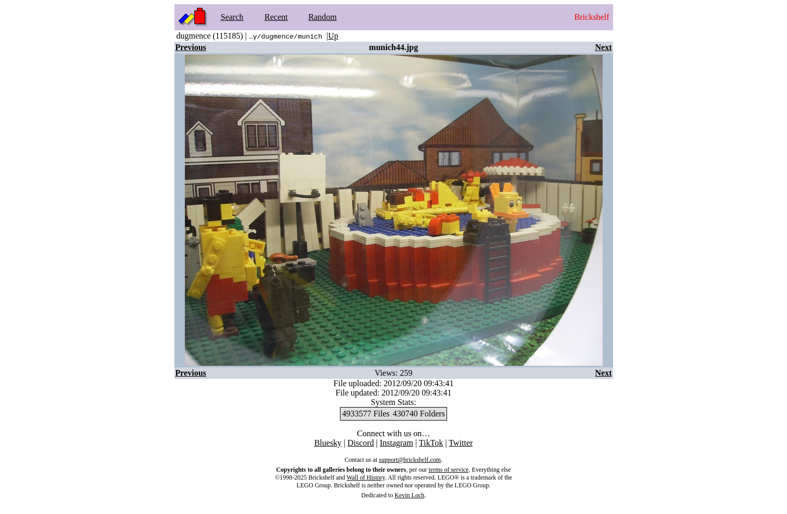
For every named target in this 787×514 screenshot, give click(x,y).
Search (232, 17)
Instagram (396, 442)
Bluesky (328, 442)
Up (333, 35)
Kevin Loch (410, 495)
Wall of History (366, 477)
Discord (360, 442)
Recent (276, 17)
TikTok (431, 442)
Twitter (461, 442)
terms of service (449, 469)
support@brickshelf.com (410, 459)
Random (323, 17)
